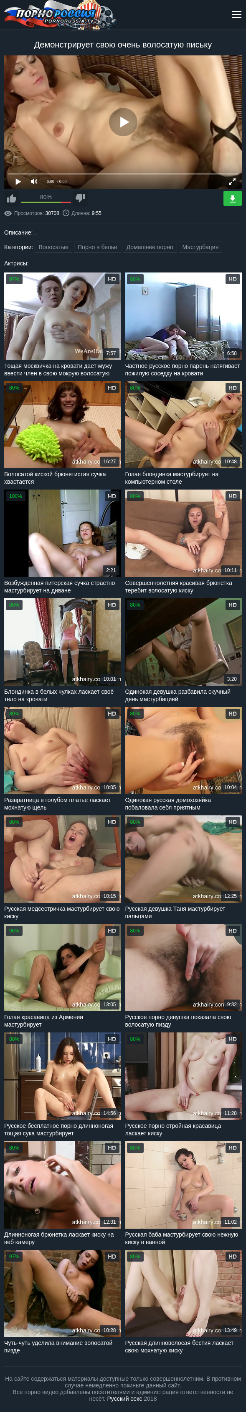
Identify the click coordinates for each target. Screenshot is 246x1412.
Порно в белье (97, 247)
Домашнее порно (150, 247)
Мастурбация (201, 247)
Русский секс (124, 1398)
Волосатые (53, 247)
